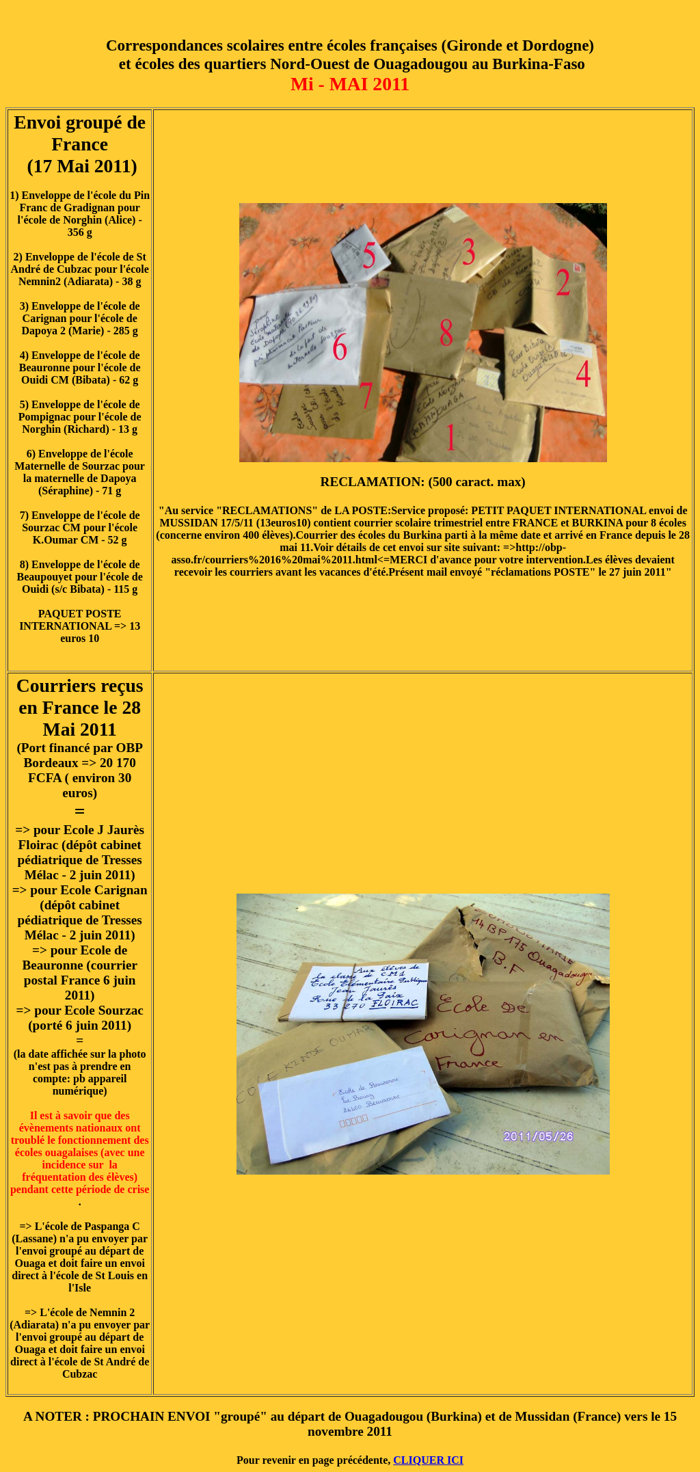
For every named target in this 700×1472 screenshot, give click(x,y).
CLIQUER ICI (428, 1460)
